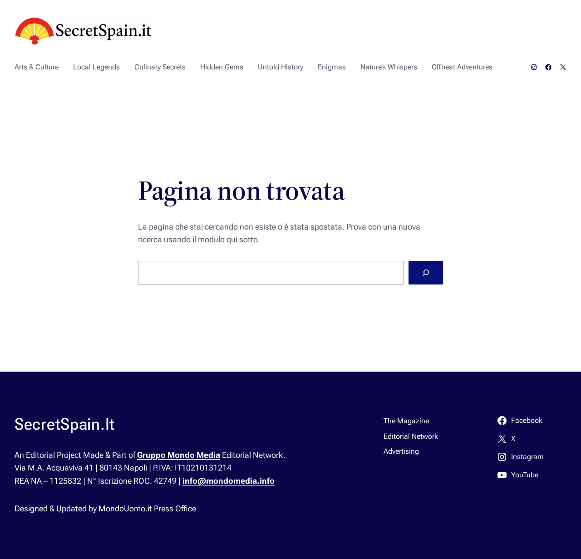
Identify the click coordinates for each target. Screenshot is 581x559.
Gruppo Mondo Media (178, 455)
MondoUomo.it (125, 508)
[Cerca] (426, 272)
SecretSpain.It (65, 424)
